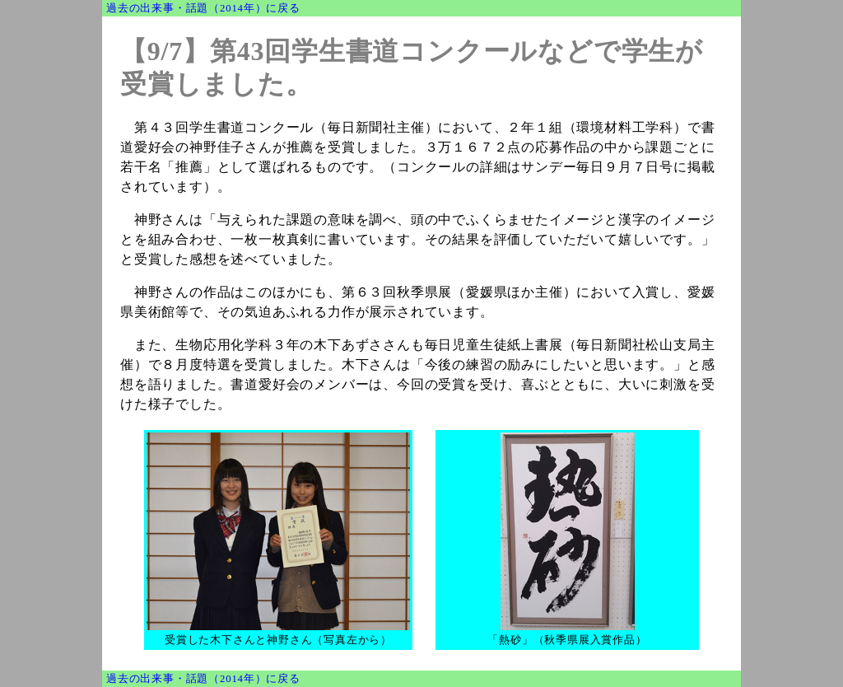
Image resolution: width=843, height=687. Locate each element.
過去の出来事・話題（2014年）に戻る (203, 8)
